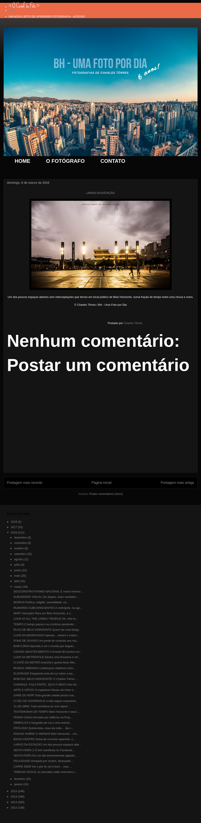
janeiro (19, 784)
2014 (14, 796)
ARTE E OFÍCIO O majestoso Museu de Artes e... (44, 690)
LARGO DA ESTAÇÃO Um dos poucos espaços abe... (47, 744)
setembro (20, 554)
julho (17, 564)
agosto (19, 559)
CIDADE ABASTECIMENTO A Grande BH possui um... (47, 651)
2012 (14, 807)
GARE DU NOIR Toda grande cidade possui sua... (44, 695)
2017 (14, 527)
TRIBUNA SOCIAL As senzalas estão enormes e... (44, 772)
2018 (14, 521)
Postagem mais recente (24, 482)
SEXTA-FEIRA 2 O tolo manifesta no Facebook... (43, 750)
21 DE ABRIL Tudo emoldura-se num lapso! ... (42, 706)
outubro (19, 548)
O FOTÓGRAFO (65, 161)
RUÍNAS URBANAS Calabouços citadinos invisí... (44, 668)
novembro (20, 542)
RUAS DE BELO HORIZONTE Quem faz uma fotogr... (47, 629)
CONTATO (112, 161)
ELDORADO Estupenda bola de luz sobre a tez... (44, 673)
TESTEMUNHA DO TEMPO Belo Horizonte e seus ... (46, 711)
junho (18, 570)
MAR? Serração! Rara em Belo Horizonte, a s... (43, 613)
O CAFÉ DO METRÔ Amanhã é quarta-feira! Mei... (45, 662)
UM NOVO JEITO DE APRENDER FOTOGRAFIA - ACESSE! (47, 16)
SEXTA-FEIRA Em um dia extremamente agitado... (45, 755)
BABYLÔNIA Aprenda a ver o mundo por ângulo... (44, 646)
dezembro (20, 537)
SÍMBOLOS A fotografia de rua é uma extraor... (42, 722)
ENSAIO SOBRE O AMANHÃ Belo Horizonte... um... (46, 733)
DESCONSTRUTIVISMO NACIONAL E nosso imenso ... (48, 591)
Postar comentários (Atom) (106, 493)
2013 (14, 802)
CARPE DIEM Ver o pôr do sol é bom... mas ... (42, 766)
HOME (22, 161)
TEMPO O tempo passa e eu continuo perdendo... (44, 624)
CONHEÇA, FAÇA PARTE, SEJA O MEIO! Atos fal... (46, 684)
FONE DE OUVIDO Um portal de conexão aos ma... (45, 640)
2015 (14, 791)
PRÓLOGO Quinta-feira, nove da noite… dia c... (43, 728)
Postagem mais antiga (177, 482)
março (18, 586)
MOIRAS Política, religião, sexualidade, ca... (41, 602)
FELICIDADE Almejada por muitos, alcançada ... (43, 761)
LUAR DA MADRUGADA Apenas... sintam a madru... (46, 635)
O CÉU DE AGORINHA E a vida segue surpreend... (45, 701)
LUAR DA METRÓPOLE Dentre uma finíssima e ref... (46, 657)
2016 (14, 532)
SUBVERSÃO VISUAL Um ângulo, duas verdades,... (46, 596)
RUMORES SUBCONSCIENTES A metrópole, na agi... (47, 607)
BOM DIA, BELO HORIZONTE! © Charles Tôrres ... (45, 679)
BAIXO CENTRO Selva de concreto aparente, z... (44, 739)
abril (17, 581)
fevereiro (20, 778)
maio (17, 575)
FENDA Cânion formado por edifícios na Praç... (42, 717)
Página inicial (102, 482)
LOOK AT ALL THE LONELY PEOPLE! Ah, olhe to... (45, 618)
